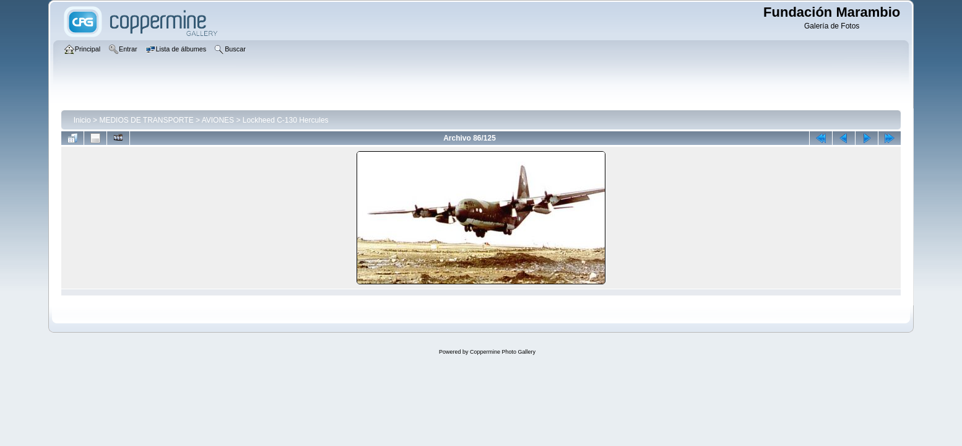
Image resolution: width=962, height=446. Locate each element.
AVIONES (218, 120)
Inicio (82, 120)
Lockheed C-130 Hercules (286, 120)
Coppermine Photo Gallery (502, 352)
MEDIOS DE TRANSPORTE (146, 120)
